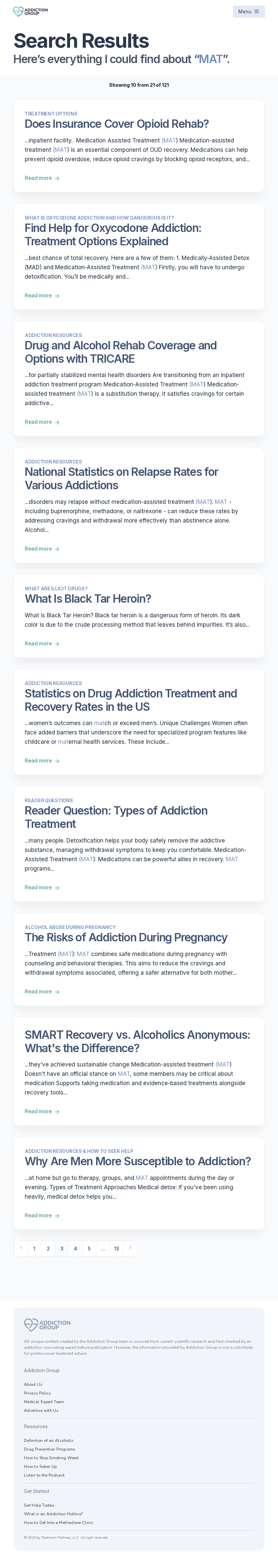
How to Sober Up (40, 1468)
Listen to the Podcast (44, 1476)
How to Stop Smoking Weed (51, 1459)
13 (116, 1250)
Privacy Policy (37, 1394)
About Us (33, 1385)
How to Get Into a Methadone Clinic (58, 1524)
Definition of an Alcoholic (49, 1442)
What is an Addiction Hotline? (53, 1515)
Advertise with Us (41, 1412)
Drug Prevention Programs (49, 1450)
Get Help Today (39, 1506)
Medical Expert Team (44, 1403)
